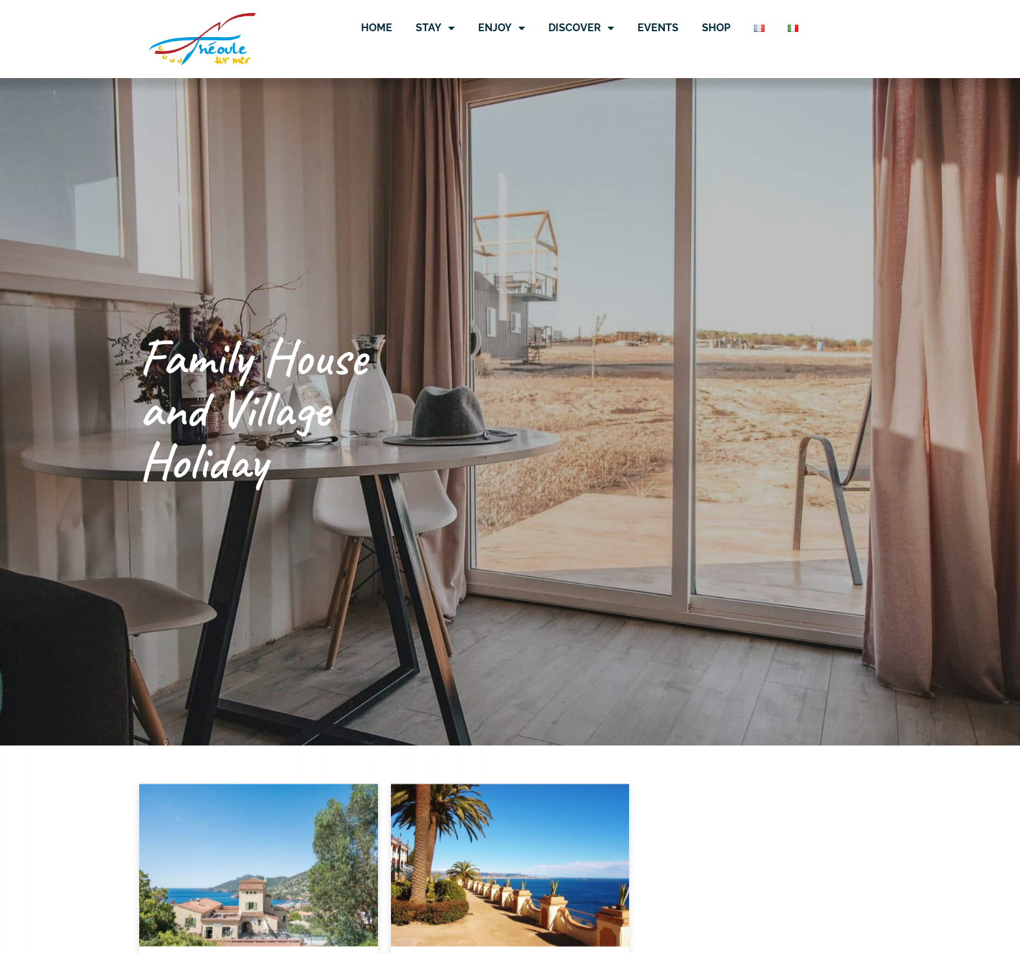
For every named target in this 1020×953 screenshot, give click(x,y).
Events (658, 27)
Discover (581, 28)
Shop (716, 27)
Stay (435, 28)
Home (376, 27)
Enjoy (501, 28)
